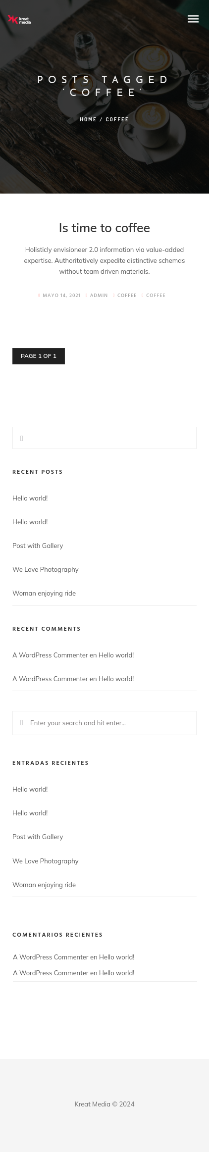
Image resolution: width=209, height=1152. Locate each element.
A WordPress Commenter (50, 655)
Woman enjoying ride (44, 593)
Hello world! (30, 498)
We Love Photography (45, 569)
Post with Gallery (37, 546)
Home (88, 119)
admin (97, 296)
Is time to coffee (105, 227)
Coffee (127, 296)
